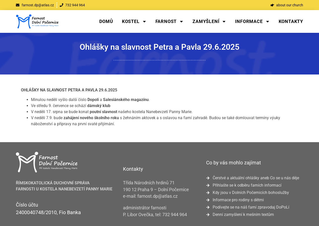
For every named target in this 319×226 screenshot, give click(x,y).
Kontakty (291, 21)
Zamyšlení (209, 21)
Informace (252, 21)
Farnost (169, 21)
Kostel (134, 21)
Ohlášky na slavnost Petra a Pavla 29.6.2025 (159, 47)
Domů (106, 21)
